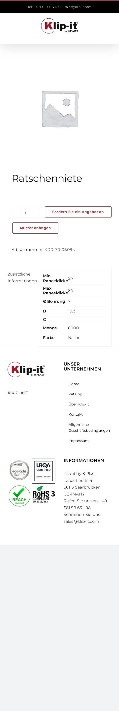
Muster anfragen (35, 228)
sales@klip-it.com (78, 7)
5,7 (71, 278)
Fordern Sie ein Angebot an (78, 212)
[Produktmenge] (25, 212)
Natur (73, 337)
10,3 (72, 311)
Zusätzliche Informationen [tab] (21, 277)
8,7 (71, 290)
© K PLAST (17, 393)
